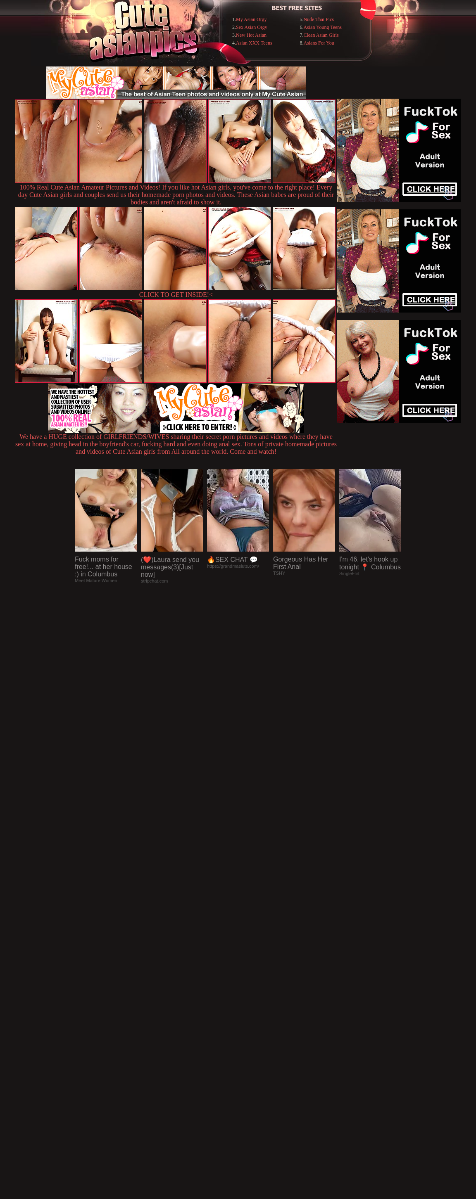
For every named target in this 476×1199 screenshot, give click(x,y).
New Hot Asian (251, 35)
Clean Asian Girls (320, 35)
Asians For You (318, 43)
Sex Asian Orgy (251, 27)
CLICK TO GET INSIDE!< (176, 294)
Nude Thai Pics (318, 19)
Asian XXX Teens (254, 43)
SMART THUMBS (252, 1030)
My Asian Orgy (251, 19)
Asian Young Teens (322, 27)
